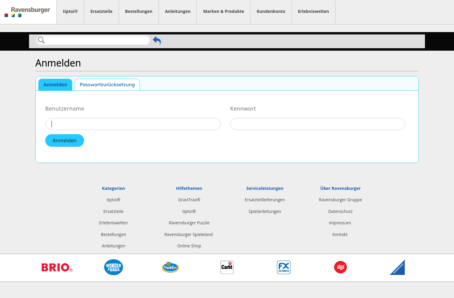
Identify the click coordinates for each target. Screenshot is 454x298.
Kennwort (243, 108)
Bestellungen (138, 11)
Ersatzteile (101, 11)
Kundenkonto (271, 11)
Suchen (41, 40)
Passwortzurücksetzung (107, 84)
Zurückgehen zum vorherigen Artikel (156, 40)
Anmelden (55, 84)
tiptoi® (70, 11)
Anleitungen (178, 11)
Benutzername (64, 108)
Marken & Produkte (223, 11)
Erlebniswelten (313, 11)
